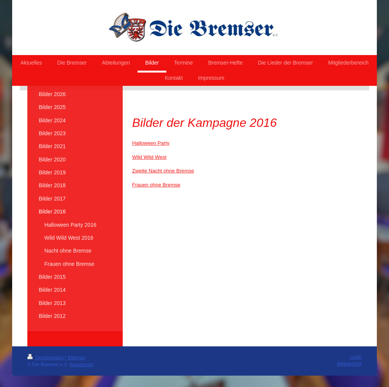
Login (356, 357)
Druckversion (46, 357)
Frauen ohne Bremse (156, 185)
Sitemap (76, 357)
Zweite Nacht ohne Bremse (163, 171)
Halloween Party (150, 143)
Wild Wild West (149, 157)
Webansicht (349, 363)
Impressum (81, 364)
